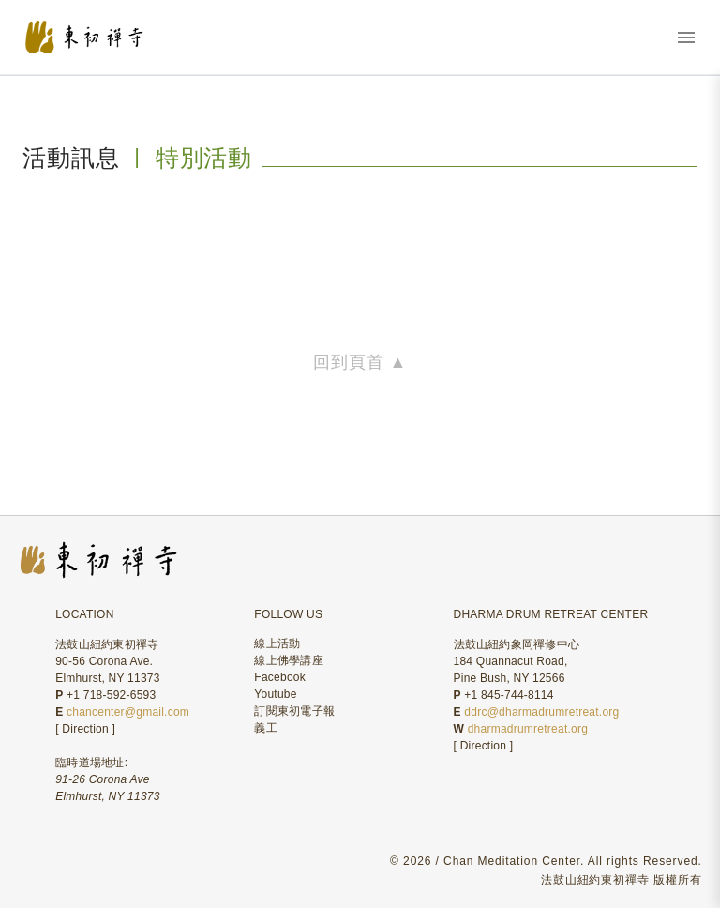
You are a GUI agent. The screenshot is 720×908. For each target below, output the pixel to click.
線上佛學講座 (288, 660)
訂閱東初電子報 (294, 711)
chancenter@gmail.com (128, 712)
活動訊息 (71, 157)
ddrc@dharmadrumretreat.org (541, 712)
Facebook (280, 677)
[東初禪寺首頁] (111, 37)
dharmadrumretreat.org (528, 728)
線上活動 (277, 643)
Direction (85, 728)
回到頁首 (360, 362)
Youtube (275, 694)
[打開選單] (686, 37)
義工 (265, 727)
